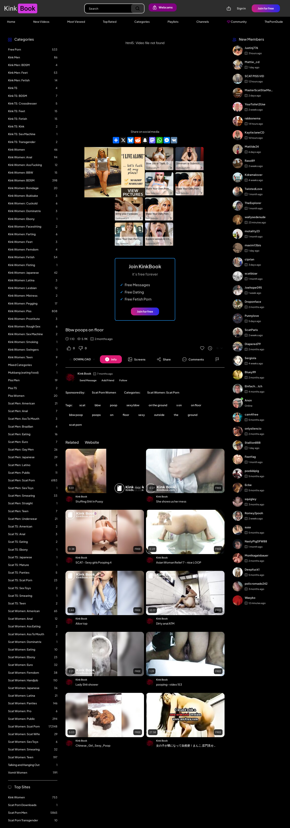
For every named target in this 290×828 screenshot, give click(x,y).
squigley (250, 499)
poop (113, 405)
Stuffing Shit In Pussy (89, 501)
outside (159, 415)
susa (248, 527)
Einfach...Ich (253, 386)
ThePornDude (274, 21)
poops (96, 415)
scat (82, 405)
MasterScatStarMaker (259, 90)
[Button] (111, 359)
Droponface (253, 301)
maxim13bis (253, 245)
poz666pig (252, 471)
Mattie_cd (252, 62)
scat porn (75, 424)
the (176, 415)
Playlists (173, 21)
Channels (202, 21)
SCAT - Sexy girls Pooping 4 (94, 562)
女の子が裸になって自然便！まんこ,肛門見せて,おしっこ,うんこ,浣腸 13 (187, 745)
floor (126, 415)
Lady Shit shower (87, 684)
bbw (98, 405)
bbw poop (76, 415)
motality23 (252, 231)
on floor (196, 405)
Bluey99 (250, 372)
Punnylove (252, 315)
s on (179, 405)
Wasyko (250, 597)
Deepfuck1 (252, 569)
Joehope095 (253, 287)
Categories (142, 21)
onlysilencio (253, 428)
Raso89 (250, 160)
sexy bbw (132, 405)
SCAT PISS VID (254, 76)
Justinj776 (251, 48)
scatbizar (251, 273)
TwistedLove (253, 189)
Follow (123, 380)
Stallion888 (253, 442)
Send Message (88, 380)
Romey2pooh (254, 513)
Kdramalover (253, 174)
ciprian (249, 259)
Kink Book (84, 373)
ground (192, 415)
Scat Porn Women (104, 392)
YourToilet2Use (255, 104)
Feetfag (250, 456)
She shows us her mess (171, 501)
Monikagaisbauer (256, 555)
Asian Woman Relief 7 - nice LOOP (178, 562)
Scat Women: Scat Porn (163, 392)
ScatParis (251, 330)
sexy (141, 415)
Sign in (241, 8)
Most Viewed (76, 21)
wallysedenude (255, 217)
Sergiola (250, 358)
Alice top (81, 623)
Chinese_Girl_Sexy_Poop (93, 745)
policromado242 (256, 583)
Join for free (266, 8)
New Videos (41, 21)
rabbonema (252, 118)
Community (237, 21)
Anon (248, 400)
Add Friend (108, 380)
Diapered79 (253, 344)
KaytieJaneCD (254, 132)
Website (92, 442)
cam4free (251, 414)
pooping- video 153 (169, 684)
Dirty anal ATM (165, 623)
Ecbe (248, 485)
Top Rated (109, 21)
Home (11, 21)
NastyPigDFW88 (256, 541)
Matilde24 (252, 146)
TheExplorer (253, 203)
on (111, 415)
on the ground (158, 405)
